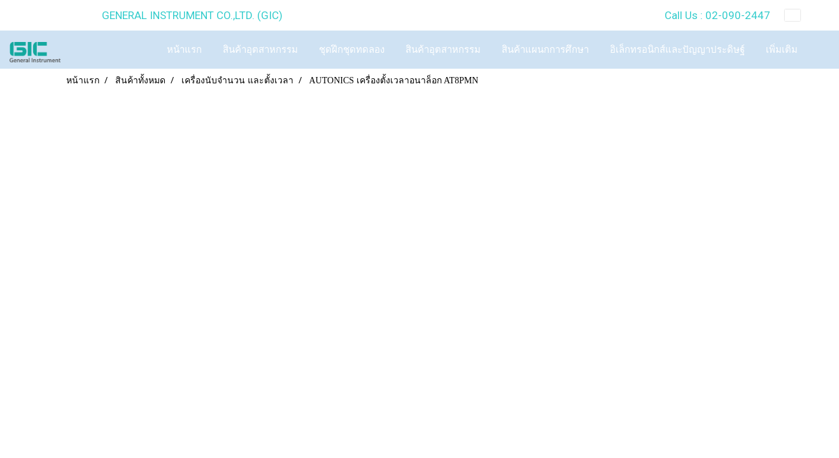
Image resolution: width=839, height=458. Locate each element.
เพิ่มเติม (782, 49)
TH (802, 15)
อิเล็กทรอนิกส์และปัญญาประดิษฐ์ (677, 49)
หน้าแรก (184, 49)
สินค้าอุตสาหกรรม (260, 49)
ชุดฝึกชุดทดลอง (351, 49)
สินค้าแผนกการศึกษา (545, 49)
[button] (819, 50)
